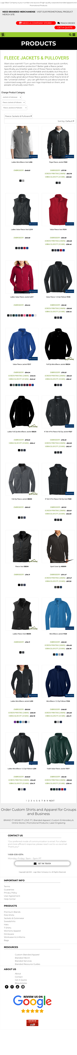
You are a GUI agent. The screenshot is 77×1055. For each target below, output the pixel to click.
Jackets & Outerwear (14, 918)
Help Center (10, 899)
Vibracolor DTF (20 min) (55, 177)
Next (51, 801)
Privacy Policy (10, 893)
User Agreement (12, 896)
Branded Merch (22, 958)
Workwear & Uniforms (14, 937)
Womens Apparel (12, 931)
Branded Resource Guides (27, 964)
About (18, 973)
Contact (19, 977)
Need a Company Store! (36, 23)
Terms (7, 886)
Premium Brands (12, 912)
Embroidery (19, 170)
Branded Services (23, 961)
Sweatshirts (9, 921)
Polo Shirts (9, 915)
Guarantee (9, 889)
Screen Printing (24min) (55, 174)
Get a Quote (21, 980)
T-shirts (7, 928)
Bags (6, 940)
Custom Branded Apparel (27, 954)
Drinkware (9, 934)
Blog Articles (21, 983)
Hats (6, 924)
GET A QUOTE (65, 27)
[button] (70, 34)
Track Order (67, 23)
